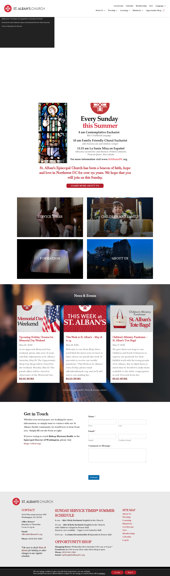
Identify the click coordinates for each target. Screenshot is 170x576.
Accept (117, 572)
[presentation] (105, 473)
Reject (130, 572)
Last (120, 426)
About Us (99, 10)
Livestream (118, 6)
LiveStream (127, 527)
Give (151, 6)
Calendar (129, 6)
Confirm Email (124, 440)
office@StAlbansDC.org (32, 534)
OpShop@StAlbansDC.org (73, 555)
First (90, 426)
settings (102, 573)
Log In (125, 540)
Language (159, 6)
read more (26, 378)
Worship (111, 10)
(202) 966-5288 (69, 552)
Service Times (73, 76)
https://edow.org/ (32, 443)
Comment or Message (99, 446)
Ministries (137, 10)
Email (90, 440)
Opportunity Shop (153, 10)
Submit (94, 477)
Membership (141, 6)
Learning (124, 10)
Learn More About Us (85, 186)
